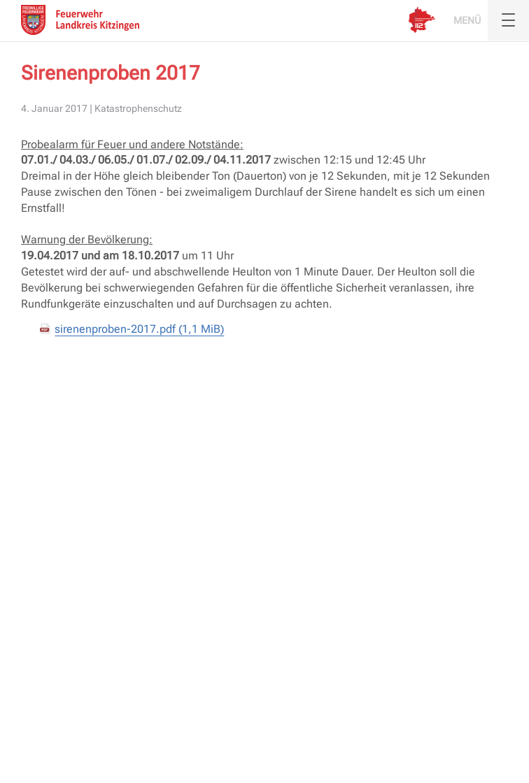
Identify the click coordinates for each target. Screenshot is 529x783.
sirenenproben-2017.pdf (139, 329)
